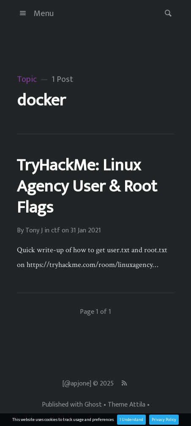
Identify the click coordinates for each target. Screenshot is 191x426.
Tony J (34, 230)
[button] (165, 13)
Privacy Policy (164, 419)
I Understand (131, 419)
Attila (137, 405)
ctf (55, 230)
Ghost (93, 405)
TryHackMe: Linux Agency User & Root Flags (86, 186)
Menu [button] (35, 13)
